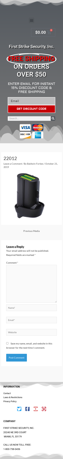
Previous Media (31, 231)
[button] (31, 20)
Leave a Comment (13, 163)
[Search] (53, 118)
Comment (12, 262)
